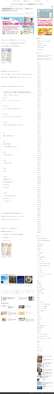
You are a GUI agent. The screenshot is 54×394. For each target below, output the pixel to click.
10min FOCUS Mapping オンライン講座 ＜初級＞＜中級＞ (47, 363)
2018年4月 (39, 219)
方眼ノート (39, 299)
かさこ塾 (38, 250)
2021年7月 (39, 146)
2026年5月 (39, 65)
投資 (38, 295)
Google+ (28, 290)
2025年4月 (39, 80)
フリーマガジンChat (40, 276)
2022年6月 (39, 123)
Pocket (17, 293)
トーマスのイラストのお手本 (46, 356)
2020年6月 (39, 168)
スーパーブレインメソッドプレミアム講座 (44, 274)
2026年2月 (39, 67)
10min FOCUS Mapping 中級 (41, 238)
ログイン (38, 344)
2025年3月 (39, 82)
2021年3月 (39, 151)
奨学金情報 (39, 282)
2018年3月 (39, 221)
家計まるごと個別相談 (40, 289)
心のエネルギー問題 (40, 293)
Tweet (6, 290)
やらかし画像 (39, 259)
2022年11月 (39, 112)
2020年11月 (39, 157)
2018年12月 (39, 202)
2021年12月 (39, 136)
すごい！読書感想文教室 (41, 257)
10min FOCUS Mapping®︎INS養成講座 (43, 240)
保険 (38, 280)
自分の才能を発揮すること (41, 325)
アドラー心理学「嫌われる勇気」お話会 (43, 265)
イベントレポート (40, 267)
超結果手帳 (39, 329)
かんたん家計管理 (40, 252)
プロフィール (48, 0)
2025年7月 (39, 74)
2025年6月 (39, 76)
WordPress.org (39, 350)
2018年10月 (39, 206)
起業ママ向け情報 (40, 327)
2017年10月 (39, 230)
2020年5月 (39, 170)
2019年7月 (39, 187)
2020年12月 (39, 155)
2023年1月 (39, 108)
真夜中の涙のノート (40, 43)
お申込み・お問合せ (37, 0)
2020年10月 (39, 159)
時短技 (38, 312)
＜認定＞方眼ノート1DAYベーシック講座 (43, 338)
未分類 (38, 314)
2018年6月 (39, 215)
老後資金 (38, 323)
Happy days (39, 246)
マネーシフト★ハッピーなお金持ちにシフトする (27, 4)
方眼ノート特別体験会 (40, 310)
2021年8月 (39, 144)
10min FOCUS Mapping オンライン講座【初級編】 (47, 376)
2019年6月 (39, 189)
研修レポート (39, 319)
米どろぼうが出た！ (40, 49)
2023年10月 (39, 95)
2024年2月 (39, 89)
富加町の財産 (39, 291)
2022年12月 (39, 110)
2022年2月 (39, 131)
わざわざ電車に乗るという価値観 (12, 285)
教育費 (38, 297)
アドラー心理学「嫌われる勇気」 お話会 (43, 263)
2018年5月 (39, 217)
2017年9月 (39, 232)
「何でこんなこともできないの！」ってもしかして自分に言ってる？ (28, 285)
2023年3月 (39, 104)
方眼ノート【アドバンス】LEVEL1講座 (43, 304)
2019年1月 (39, 200)
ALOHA (38, 242)
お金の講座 (39, 248)
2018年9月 (39, 208)
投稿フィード (39, 346)
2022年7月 (39, 121)
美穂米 (38, 321)
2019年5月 (39, 191)
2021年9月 (39, 142)
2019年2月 (39, 198)
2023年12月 (39, 93)
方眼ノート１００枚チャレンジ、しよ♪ (20, 285)
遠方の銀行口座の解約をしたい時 (47, 359)
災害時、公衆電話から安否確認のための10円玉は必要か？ (47, 373)
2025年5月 (39, 78)
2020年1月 (39, 176)
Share (17, 290)
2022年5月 (39, 125)
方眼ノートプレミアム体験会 (41, 308)
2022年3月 (39, 129)
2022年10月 (39, 114)
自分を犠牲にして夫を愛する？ (42, 45)
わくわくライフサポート (41, 261)
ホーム (6, 0)
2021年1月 (39, 153)
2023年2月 (39, 106)
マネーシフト (39, 278)
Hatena (6, 293)
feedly (29, 293)
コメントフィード (40, 348)
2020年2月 (39, 174)
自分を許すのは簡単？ (40, 47)
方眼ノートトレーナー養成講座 (42, 306)
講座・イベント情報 (17, 0)
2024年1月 (39, 91)
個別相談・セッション (27, 0)
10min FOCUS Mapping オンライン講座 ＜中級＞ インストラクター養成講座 (47, 383)
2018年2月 (39, 223)
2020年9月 (39, 161)
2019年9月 (39, 183)
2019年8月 (39, 185)
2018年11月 (39, 204)
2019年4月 (39, 193)
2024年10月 (39, 84)
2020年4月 (39, 172)
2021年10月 (39, 140)
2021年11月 (39, 138)
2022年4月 (39, 127)
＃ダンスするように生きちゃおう (42, 336)
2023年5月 (39, 99)
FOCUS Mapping (40, 244)
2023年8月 (39, 97)
